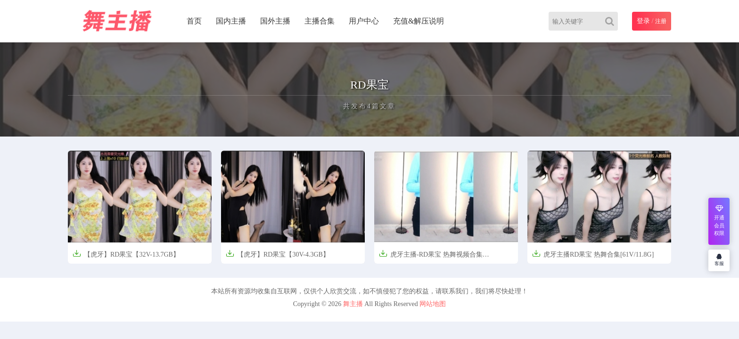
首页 (194, 21)
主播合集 (319, 21)
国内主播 (231, 21)
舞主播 (353, 303)
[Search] (611, 21)
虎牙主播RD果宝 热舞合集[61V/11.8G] (593, 253)
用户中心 (364, 21)
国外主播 (275, 21)
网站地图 (432, 303)
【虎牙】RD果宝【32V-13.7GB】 (126, 253)
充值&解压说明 (418, 21)
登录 (643, 20)
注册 (660, 21)
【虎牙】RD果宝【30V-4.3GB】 (277, 253)
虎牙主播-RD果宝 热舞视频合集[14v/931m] (431, 257)
